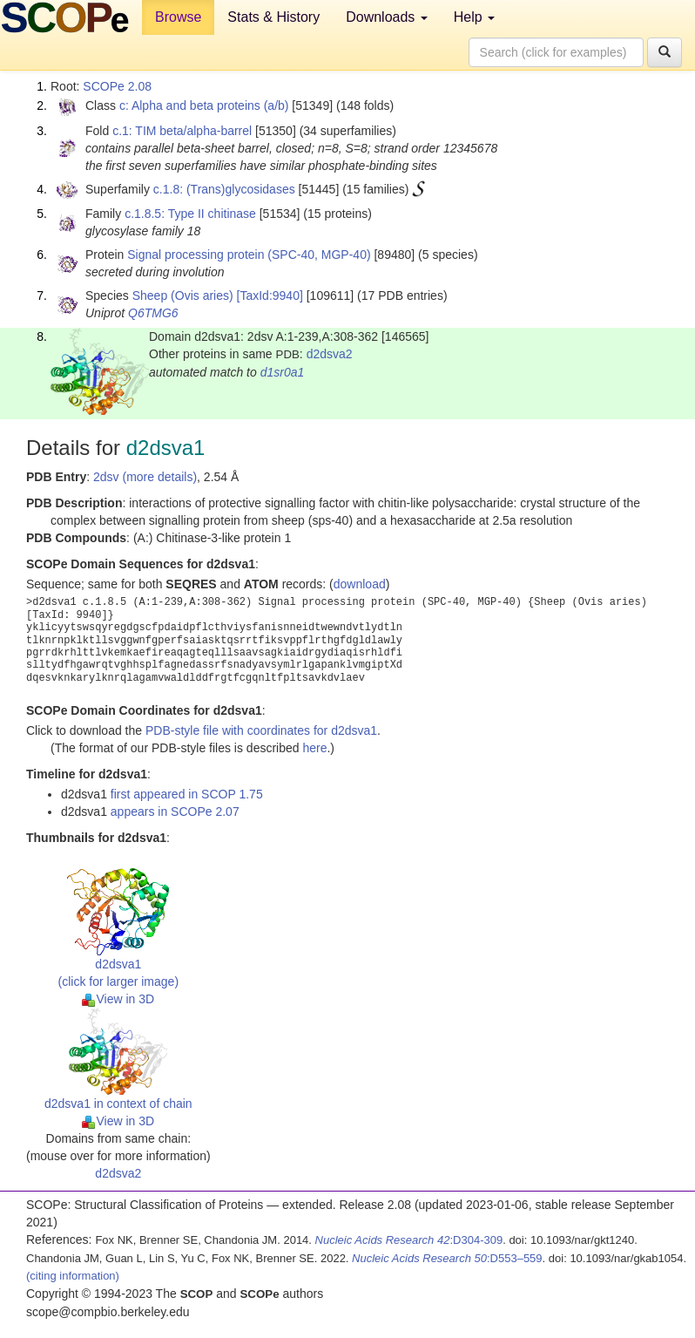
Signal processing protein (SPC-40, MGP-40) (248, 254)
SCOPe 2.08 (117, 86)
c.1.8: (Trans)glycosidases (224, 189)
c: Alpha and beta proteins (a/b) (204, 105)
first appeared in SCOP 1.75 (187, 794)
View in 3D (118, 999)
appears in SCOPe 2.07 (175, 811)
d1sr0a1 (282, 372)
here (314, 748)
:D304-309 (409, 1239)
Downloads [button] (387, 17)
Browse (178, 17)
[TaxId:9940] (270, 295)
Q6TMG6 (153, 313)
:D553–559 (447, 1258)
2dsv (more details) (145, 477)
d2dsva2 (330, 354)
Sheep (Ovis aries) (182, 295)
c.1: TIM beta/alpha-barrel (182, 131)
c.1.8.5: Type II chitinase (190, 214)
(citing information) (72, 1275)
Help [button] (474, 17)
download (360, 584)
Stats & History (273, 17)
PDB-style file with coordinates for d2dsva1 (261, 730)
